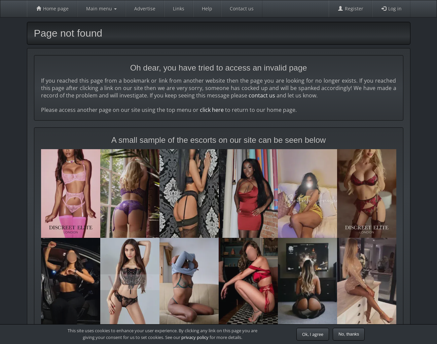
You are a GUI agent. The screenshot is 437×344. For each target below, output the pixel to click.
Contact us (242, 8)
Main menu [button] (101, 8)
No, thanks (348, 334)
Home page (52, 8)
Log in (391, 8)
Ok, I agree (312, 334)
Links (178, 8)
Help (207, 8)
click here (212, 110)
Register (350, 8)
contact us (262, 95)
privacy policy (195, 337)
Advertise (144, 8)
